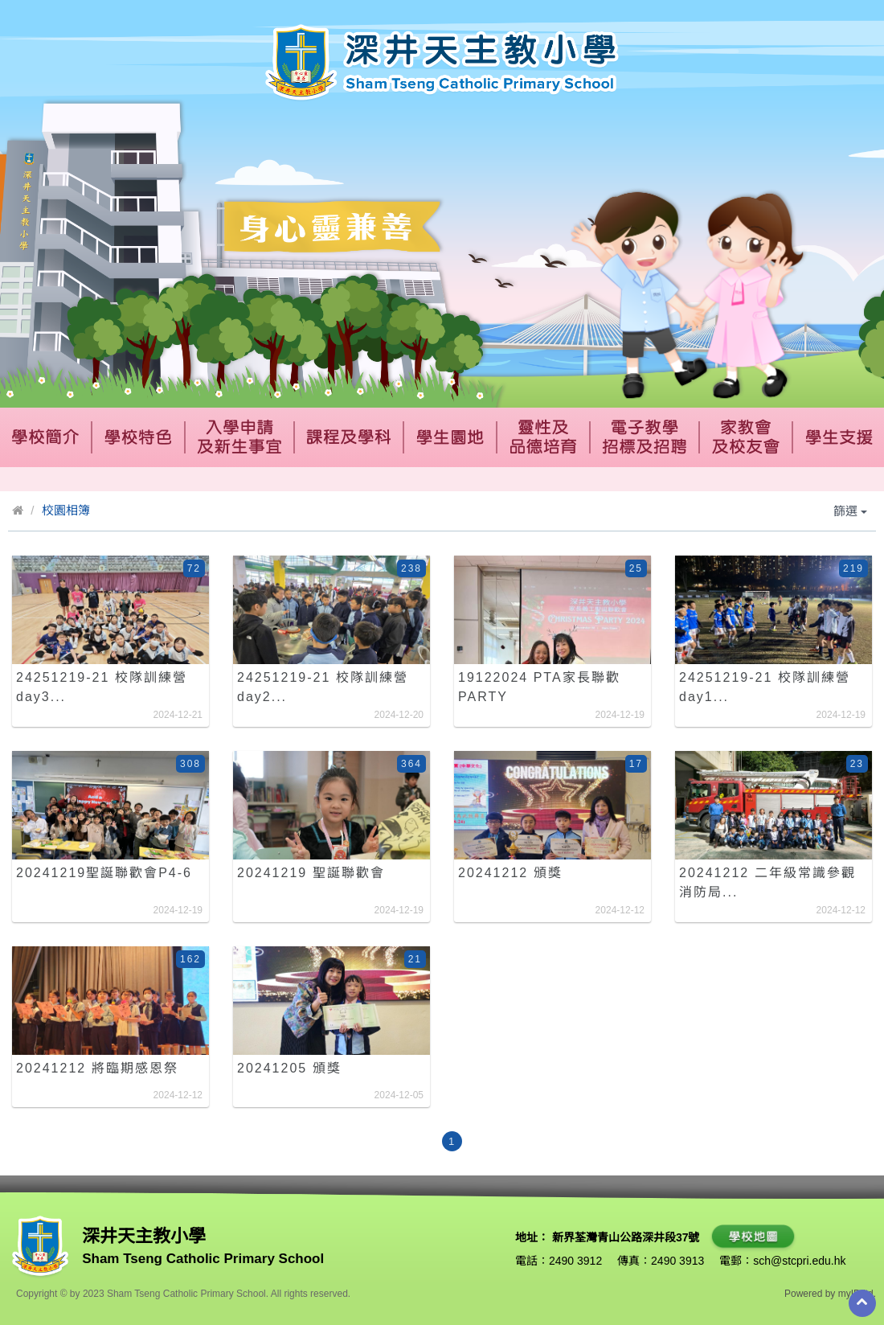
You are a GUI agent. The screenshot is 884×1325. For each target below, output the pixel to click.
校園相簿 (66, 510)
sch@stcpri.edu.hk (799, 1260)
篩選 (850, 511)
